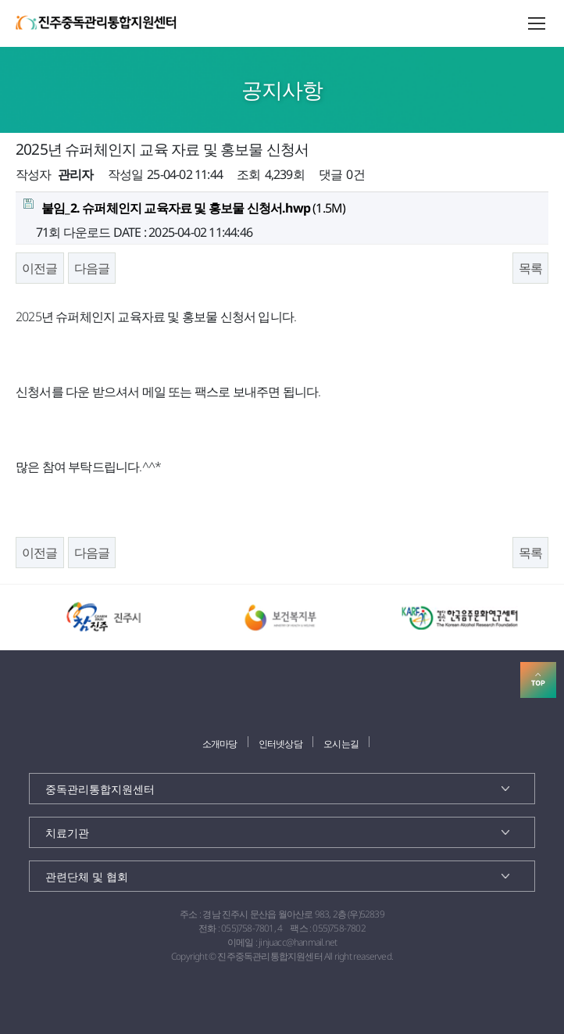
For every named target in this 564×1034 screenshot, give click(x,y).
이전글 (40, 268)
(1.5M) (184, 207)
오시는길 (341, 743)
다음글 (92, 268)
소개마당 (219, 743)
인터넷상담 (280, 743)
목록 (530, 268)
